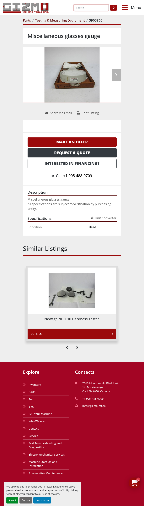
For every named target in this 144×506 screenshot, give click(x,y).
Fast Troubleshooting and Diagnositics (45, 445)
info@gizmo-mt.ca (94, 406)
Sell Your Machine (40, 414)
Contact (34, 428)
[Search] (91, 8)
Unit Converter (103, 218)
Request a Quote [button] (72, 152)
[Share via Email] (58, 113)
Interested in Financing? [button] (72, 163)
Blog (31, 406)
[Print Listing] (87, 113)
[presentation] (67, 346)
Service (33, 436)
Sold (31, 399)
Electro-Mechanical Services (47, 454)
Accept (12, 500)
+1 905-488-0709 (77, 175)
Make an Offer (72, 142)
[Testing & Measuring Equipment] (60, 20)
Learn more (42, 500)
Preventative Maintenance (46, 473)
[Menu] (125, 7)
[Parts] (27, 20)
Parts (32, 392)
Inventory (35, 384)
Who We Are (37, 421)
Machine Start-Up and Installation (43, 464)
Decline (26, 500)
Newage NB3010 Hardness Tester (71, 319)
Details (72, 334)
